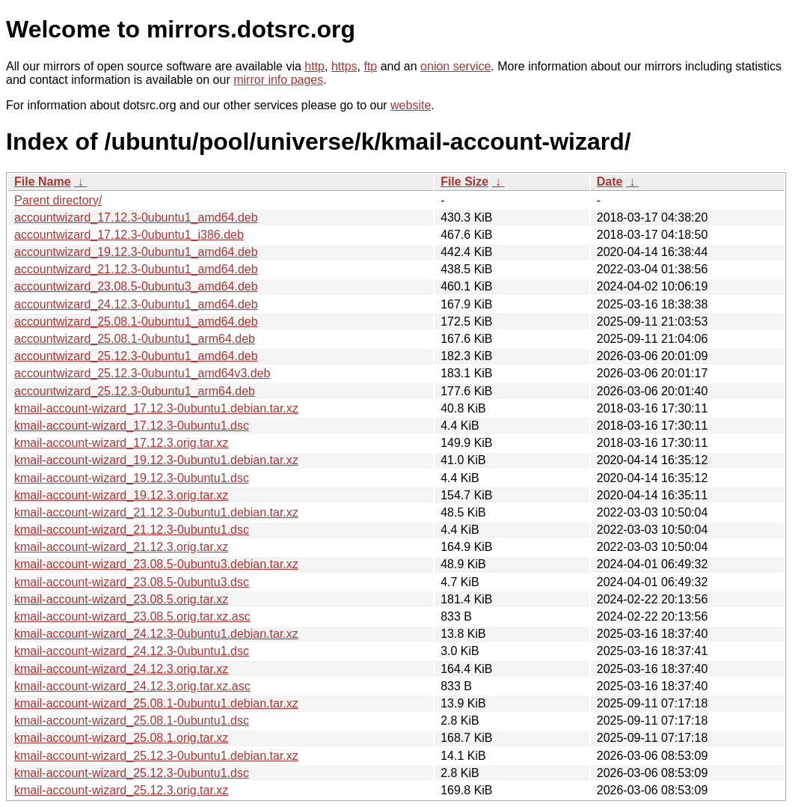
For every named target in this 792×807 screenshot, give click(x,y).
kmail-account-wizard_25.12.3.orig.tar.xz (121, 790)
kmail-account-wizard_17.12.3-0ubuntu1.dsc (131, 425)
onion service (455, 66)
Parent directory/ (58, 200)
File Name (42, 181)
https (344, 66)
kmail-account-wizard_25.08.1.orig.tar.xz (121, 737)
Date (610, 181)
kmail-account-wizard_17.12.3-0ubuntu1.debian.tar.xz (156, 408)
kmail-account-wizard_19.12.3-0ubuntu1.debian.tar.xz (156, 460)
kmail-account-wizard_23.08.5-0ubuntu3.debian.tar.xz (156, 564)
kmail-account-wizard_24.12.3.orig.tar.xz (121, 669)
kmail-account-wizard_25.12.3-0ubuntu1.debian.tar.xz (156, 755)
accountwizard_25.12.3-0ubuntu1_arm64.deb (134, 391)
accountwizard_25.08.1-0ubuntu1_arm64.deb (134, 338)
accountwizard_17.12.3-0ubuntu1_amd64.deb (136, 217)
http (314, 66)
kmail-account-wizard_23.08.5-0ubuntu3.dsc (131, 582)
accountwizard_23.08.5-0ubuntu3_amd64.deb (136, 286)
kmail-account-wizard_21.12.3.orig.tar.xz (121, 546)
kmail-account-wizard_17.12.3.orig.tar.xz (121, 442)
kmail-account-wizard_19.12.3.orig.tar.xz (121, 495)
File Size (464, 181)
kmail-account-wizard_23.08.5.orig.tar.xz (121, 599)
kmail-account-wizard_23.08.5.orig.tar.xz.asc (132, 616)
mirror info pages (278, 79)
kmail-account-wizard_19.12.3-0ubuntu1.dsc (131, 478)
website (410, 105)
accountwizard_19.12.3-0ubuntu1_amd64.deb (136, 252)
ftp (370, 66)
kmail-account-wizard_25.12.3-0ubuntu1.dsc (131, 773)
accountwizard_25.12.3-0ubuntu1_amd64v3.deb (142, 373)
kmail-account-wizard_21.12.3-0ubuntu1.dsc (131, 529)
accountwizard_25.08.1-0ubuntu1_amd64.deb (136, 321)
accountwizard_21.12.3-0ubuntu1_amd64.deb (136, 269)
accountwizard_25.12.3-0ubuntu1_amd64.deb (136, 356)
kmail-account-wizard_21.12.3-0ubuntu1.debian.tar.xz (156, 512)
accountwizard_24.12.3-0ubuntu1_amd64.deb (136, 304)
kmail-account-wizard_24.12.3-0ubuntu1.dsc (131, 651)
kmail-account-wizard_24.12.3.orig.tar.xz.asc (132, 686)
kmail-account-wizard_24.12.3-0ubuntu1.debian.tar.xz (156, 633)
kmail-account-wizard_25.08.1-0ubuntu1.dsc (131, 720)
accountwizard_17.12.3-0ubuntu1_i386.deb (129, 234)
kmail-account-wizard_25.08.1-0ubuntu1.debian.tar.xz (156, 703)
